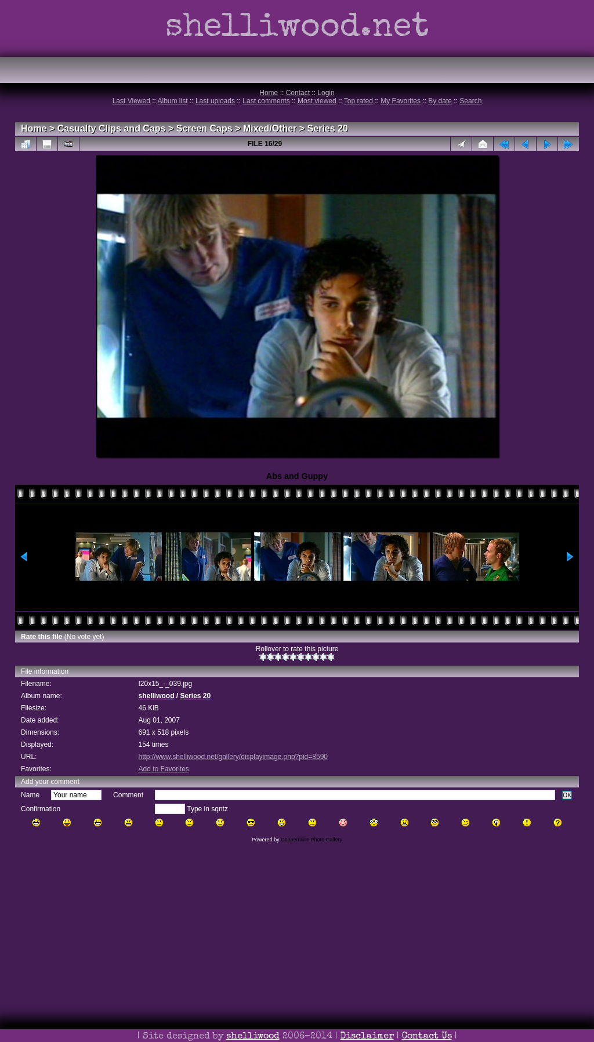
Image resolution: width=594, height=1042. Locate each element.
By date (440, 101)
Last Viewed (131, 101)
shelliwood (156, 696)
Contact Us (427, 1036)
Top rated (358, 101)
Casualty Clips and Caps (111, 128)
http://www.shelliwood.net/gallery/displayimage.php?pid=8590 (233, 757)
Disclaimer (367, 1036)
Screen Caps (204, 128)
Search (470, 101)
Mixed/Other (269, 128)
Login (325, 93)
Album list (173, 101)
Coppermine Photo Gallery (311, 840)
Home (268, 93)
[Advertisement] (297, 958)
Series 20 (327, 128)
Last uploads (215, 101)
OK (567, 795)
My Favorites (401, 101)
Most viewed (317, 101)
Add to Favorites (163, 769)
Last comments (265, 101)
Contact (298, 93)
